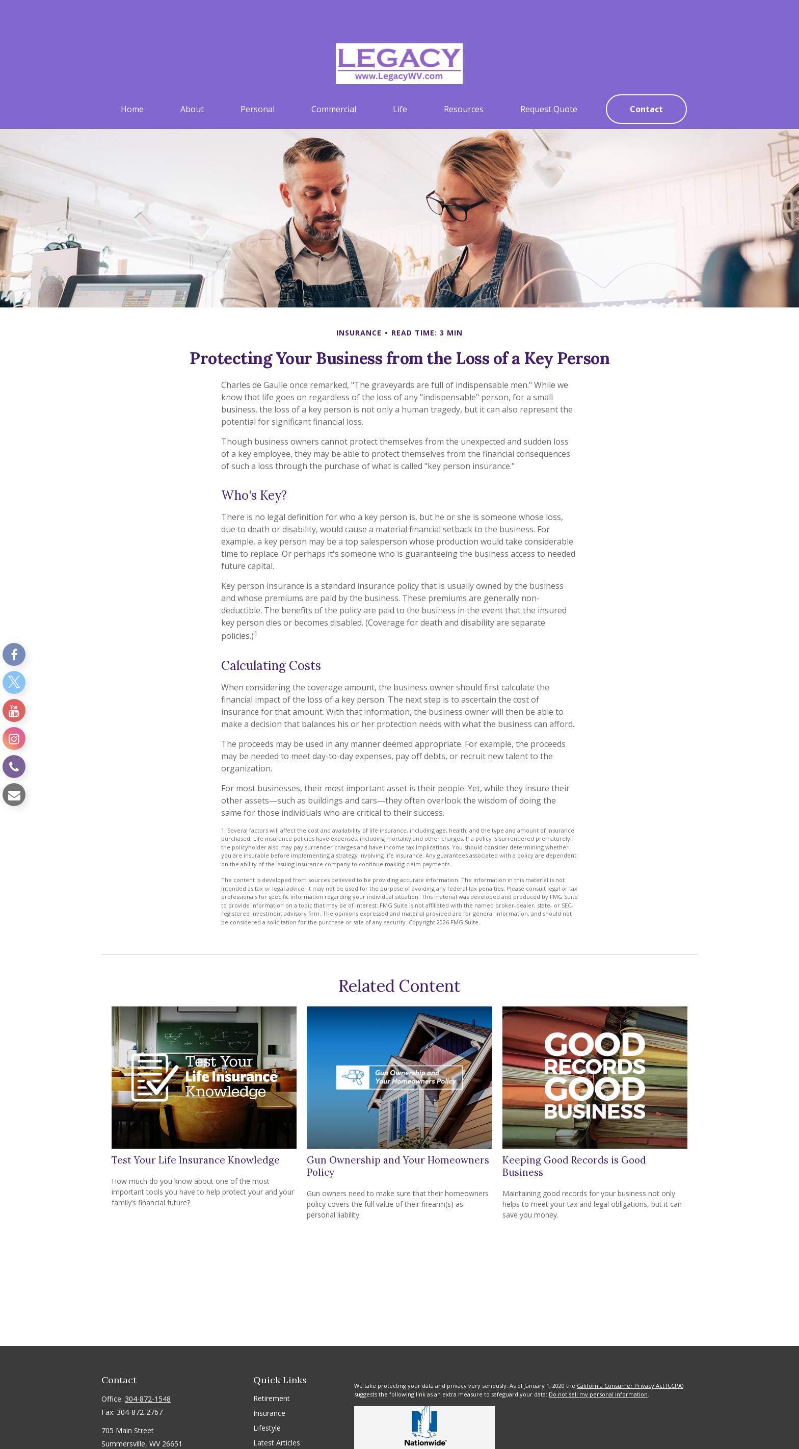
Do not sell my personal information (598, 1363)
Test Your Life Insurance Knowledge (196, 1129)
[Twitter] (14, 682)
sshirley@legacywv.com (140, 1431)
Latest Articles (276, 1412)
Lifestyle (267, 1397)
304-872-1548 (148, 1368)
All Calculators (276, 1441)
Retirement (271, 1368)
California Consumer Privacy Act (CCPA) (630, 1355)
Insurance (269, 1382)
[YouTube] (14, 710)
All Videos (269, 1427)
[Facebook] (14, 654)
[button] (132, 78)
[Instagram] (14, 738)
